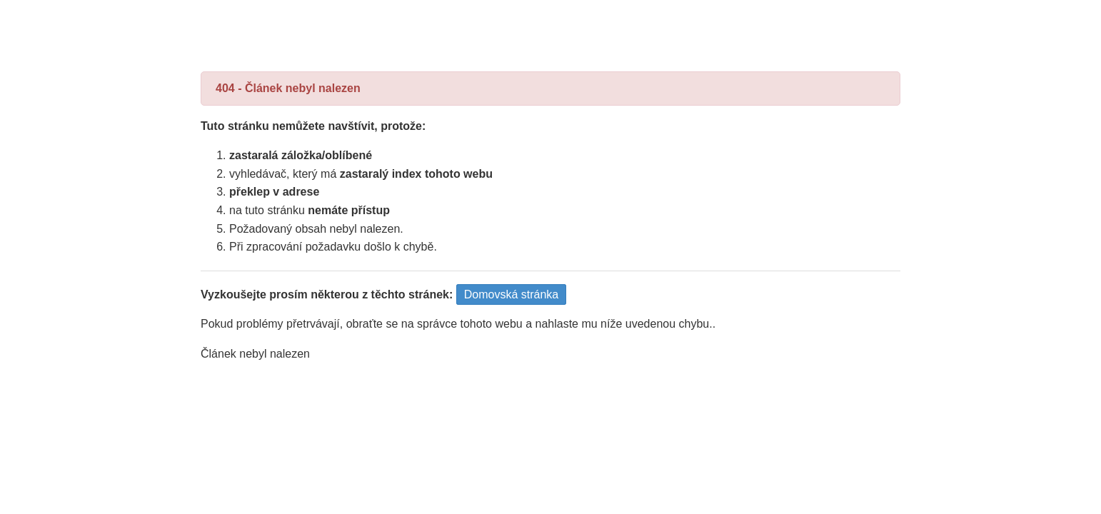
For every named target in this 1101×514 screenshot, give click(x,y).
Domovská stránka (511, 294)
